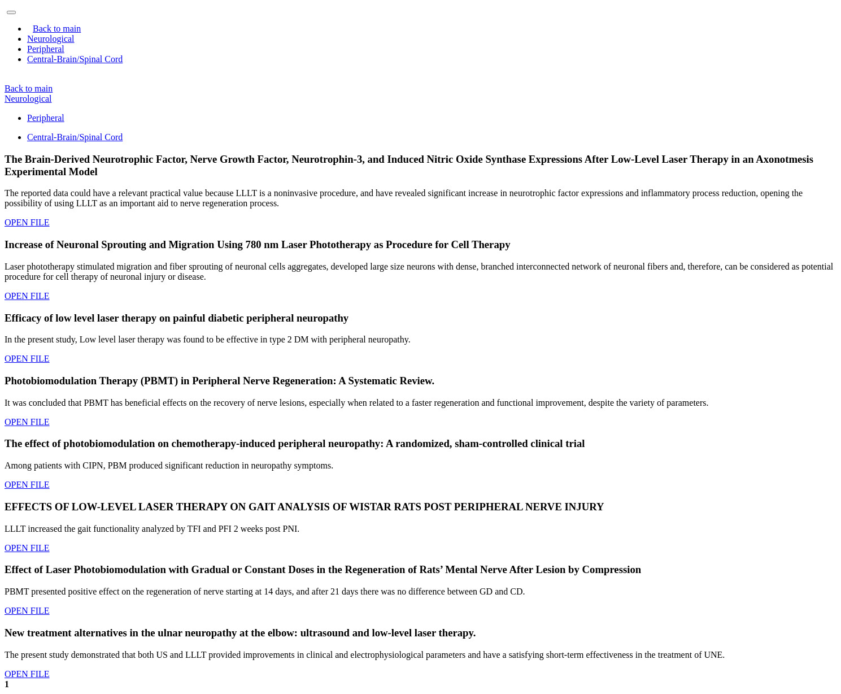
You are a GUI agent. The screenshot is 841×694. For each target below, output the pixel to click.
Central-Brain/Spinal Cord (75, 137)
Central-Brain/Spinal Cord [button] (75, 59)
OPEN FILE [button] (27, 222)
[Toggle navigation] (11, 12)
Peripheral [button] (45, 49)
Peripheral (45, 118)
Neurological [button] (51, 39)
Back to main (57, 28)
